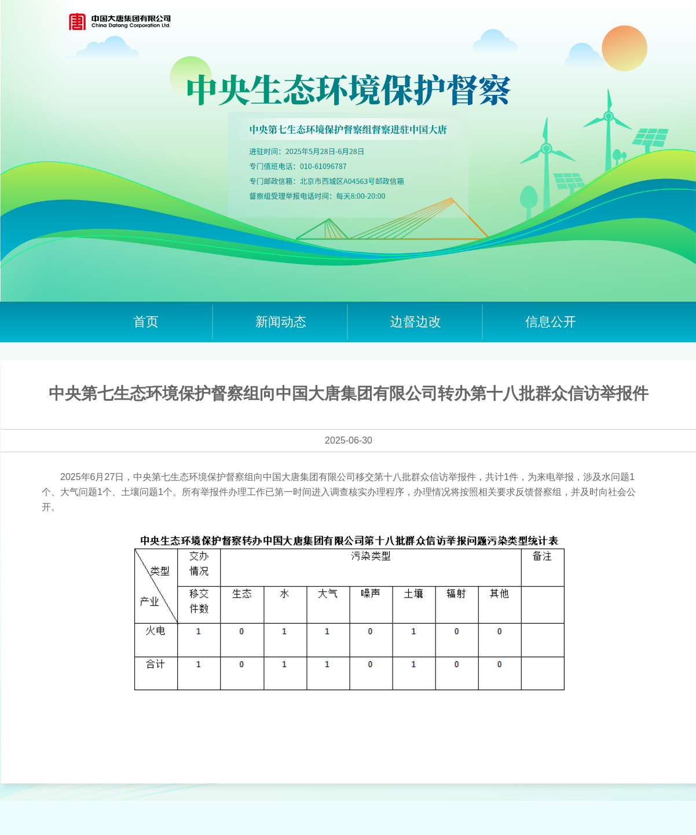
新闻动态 (280, 321)
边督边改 (415, 321)
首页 (146, 321)
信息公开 (550, 321)
